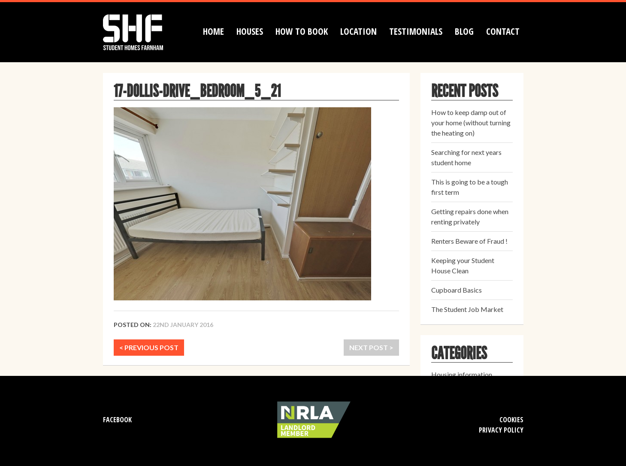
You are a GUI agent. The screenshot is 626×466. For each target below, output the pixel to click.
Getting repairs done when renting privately (469, 216)
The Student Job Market (467, 309)
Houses (249, 31)
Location (358, 31)
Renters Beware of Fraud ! (469, 241)
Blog (464, 31)
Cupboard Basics (456, 290)
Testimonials (415, 31)
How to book (301, 31)
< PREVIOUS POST (148, 347)
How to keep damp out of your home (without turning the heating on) (471, 122)
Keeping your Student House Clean (462, 265)
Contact (503, 31)
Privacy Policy (501, 430)
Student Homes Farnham (141, 31)
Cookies (511, 419)
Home (213, 31)
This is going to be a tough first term (469, 187)
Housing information (461, 374)
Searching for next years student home (466, 157)
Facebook (117, 419)
